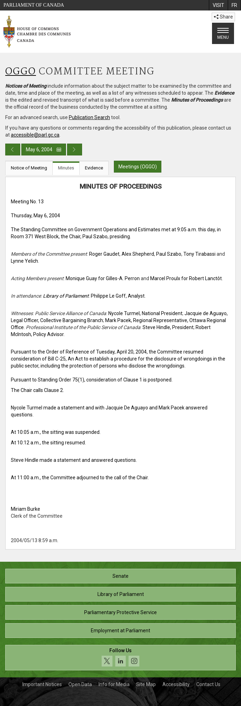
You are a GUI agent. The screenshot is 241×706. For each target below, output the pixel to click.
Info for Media (114, 684)
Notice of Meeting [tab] (29, 167)
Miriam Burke (25, 509)
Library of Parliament (120, 594)
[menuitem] (218, 5)
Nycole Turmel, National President (145, 313)
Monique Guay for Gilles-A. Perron (103, 278)
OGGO (20, 72)
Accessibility (176, 684)
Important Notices (42, 684)
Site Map (146, 684)
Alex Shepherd (138, 254)
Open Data (80, 684)
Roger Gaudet (104, 254)
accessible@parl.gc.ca (35, 135)
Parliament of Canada (33, 5)
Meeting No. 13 (27, 201)
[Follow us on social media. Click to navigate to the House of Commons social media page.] (120, 657)
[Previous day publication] (12, 149)
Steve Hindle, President (168, 327)
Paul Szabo (168, 254)
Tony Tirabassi (199, 254)
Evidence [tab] (94, 167)
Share (223, 17)
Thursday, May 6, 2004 (35, 215)
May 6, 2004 (43, 149)
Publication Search (89, 117)
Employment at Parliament (120, 630)
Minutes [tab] (66, 167)
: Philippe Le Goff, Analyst (94, 296)
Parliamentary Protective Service (120, 612)
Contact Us (208, 684)
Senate (120, 576)
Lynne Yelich (24, 261)
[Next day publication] (74, 149)
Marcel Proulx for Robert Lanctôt (186, 278)
